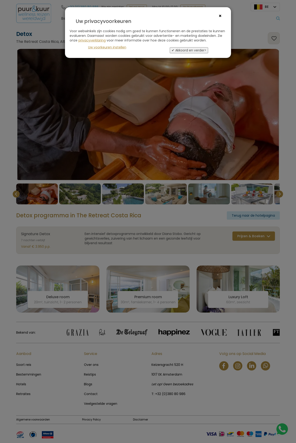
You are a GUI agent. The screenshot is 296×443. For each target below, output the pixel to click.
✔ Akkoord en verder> (189, 50)
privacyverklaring (92, 40)
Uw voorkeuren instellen (107, 47)
